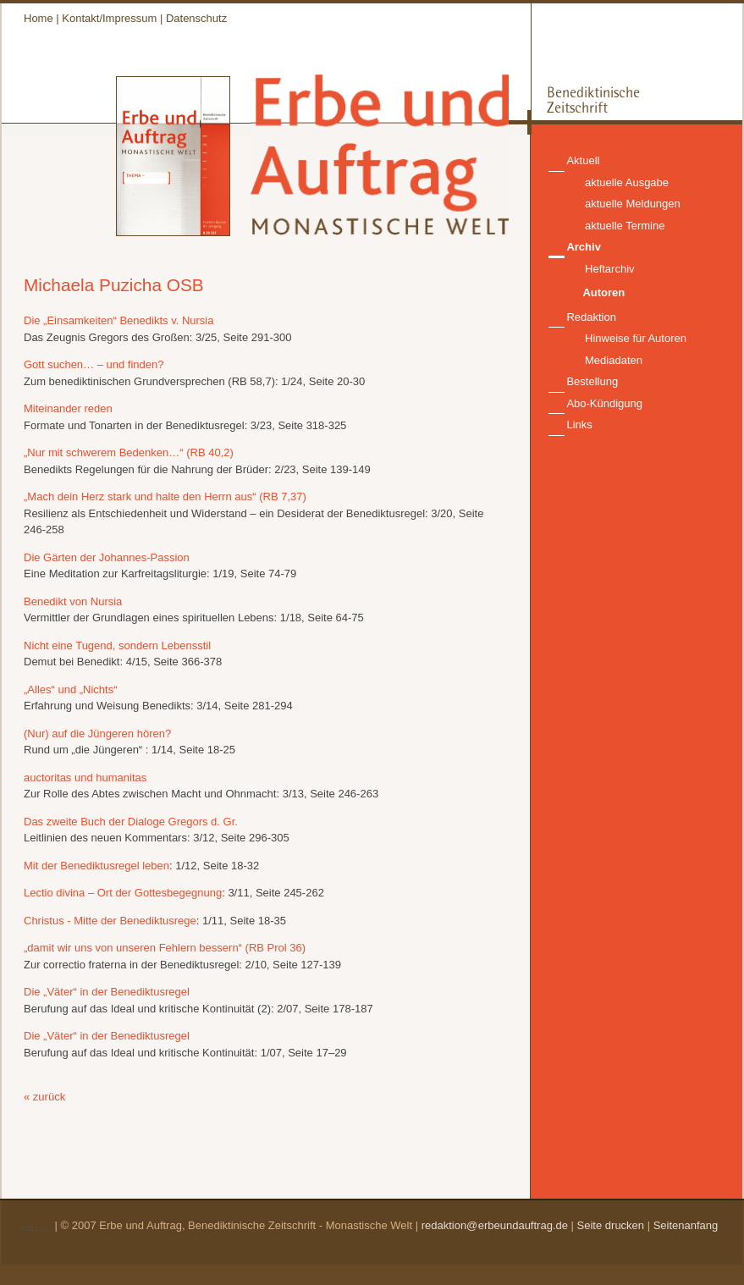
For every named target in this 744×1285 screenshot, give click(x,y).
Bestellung (592, 381)
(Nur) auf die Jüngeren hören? (97, 733)
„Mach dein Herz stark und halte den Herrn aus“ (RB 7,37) (165, 496)
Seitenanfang (686, 1225)
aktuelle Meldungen (633, 203)
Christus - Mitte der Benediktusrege (110, 920)
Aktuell (582, 160)
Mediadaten (613, 360)
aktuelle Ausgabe (627, 182)
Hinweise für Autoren (635, 338)
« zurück (44, 1096)
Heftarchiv (610, 268)
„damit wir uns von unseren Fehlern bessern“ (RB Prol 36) (165, 947)
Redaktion (591, 317)
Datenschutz (196, 18)
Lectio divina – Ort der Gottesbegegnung (123, 892)
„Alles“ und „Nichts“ (71, 689)
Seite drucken (611, 1225)
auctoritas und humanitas (85, 777)
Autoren (603, 292)
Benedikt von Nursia (73, 601)
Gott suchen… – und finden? (94, 364)
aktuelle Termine (624, 225)
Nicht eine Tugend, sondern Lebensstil (117, 645)
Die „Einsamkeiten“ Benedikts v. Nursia (118, 320)
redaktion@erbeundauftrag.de (495, 1225)
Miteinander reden (68, 408)
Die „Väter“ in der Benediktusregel (107, 991)
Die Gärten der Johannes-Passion (107, 557)
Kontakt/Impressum (109, 18)
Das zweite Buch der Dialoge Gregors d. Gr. (131, 821)
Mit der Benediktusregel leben (96, 865)
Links (579, 424)
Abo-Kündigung (604, 403)
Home (38, 18)
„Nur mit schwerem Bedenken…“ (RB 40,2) (129, 452)
